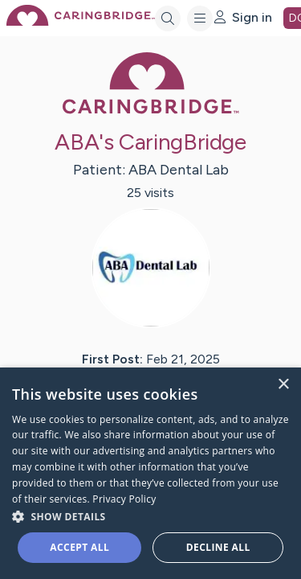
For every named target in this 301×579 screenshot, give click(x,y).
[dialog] (150, 473)
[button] (150, 516)
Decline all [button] (218, 547)
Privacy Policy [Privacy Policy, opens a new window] (124, 499)
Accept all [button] (79, 547)
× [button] (283, 385)
